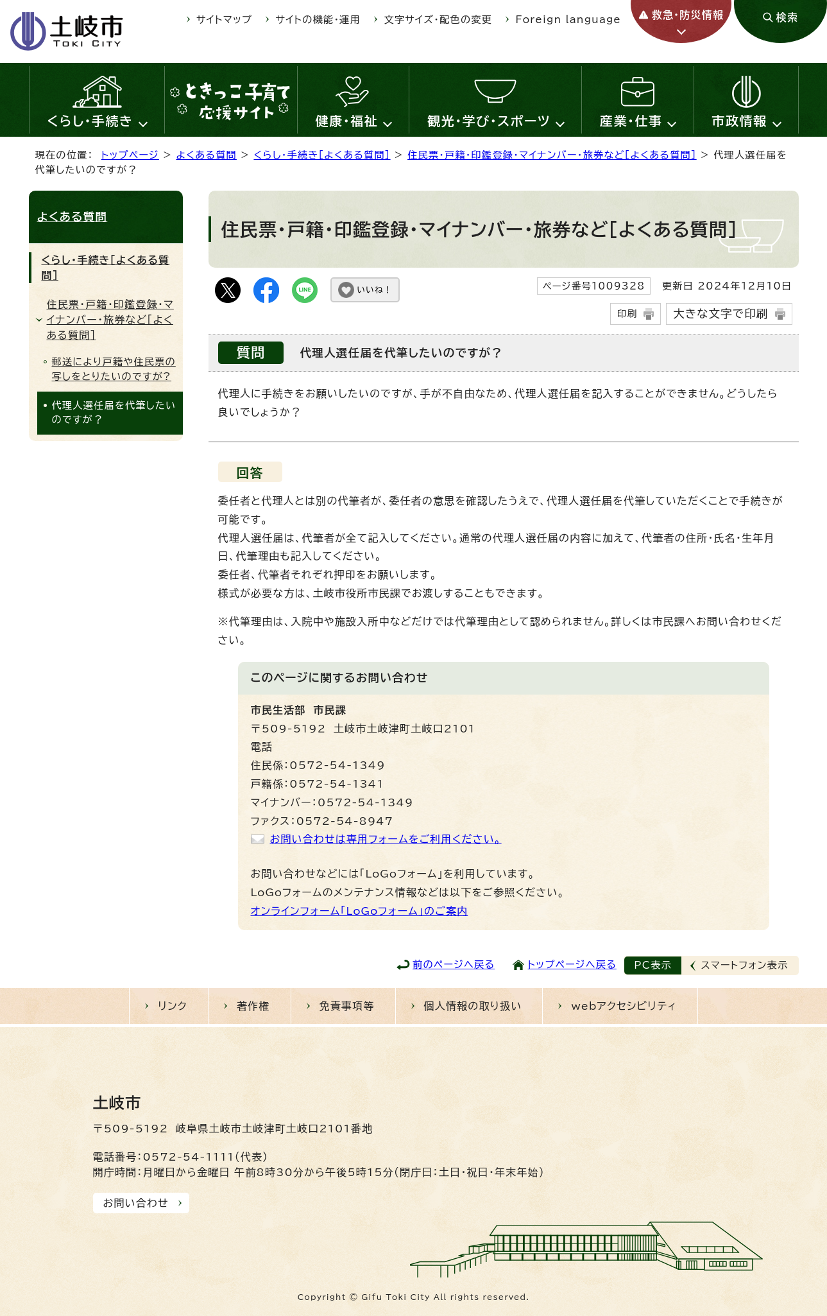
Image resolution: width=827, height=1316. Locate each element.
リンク (172, 1006)
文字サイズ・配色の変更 (438, 19)
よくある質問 (206, 155)
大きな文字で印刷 (720, 313)
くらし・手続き (90, 120)
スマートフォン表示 (745, 965)
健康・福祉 (347, 120)
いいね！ (375, 290)
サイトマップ (224, 19)
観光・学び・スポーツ (488, 120)
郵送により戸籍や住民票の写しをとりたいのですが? (114, 369)
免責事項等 (347, 1006)
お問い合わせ (136, 1203)
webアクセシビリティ (623, 1006)
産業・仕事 (631, 120)
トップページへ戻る (572, 964)
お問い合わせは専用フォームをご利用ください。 (386, 839)
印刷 (627, 313)
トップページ (130, 155)
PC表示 (653, 965)
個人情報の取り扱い (473, 1006)
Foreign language (568, 19)
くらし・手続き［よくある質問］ (321, 155)
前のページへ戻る (454, 964)
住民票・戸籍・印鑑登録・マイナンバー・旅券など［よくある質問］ (552, 155)
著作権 (253, 1006)
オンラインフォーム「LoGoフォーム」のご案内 (359, 911)
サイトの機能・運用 (318, 19)
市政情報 (739, 120)
